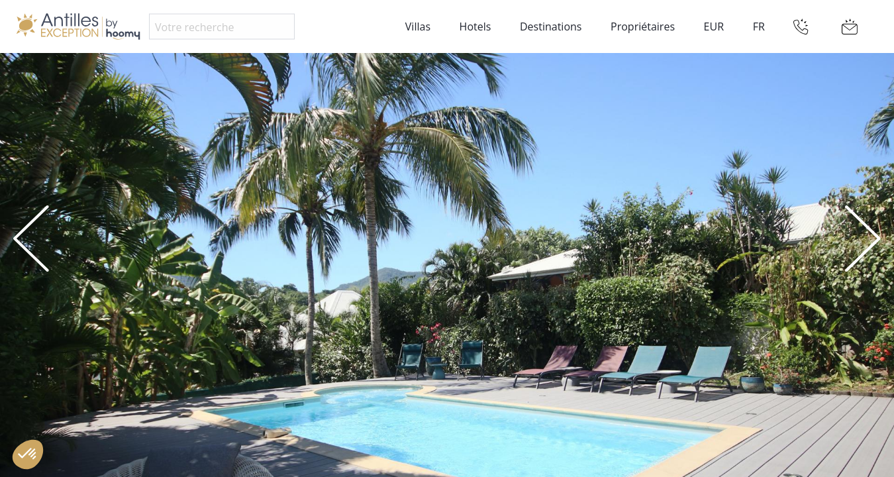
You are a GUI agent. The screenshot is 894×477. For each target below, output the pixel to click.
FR (759, 26)
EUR (714, 26)
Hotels (475, 26)
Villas (417, 26)
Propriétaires (643, 26)
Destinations (550, 26)
